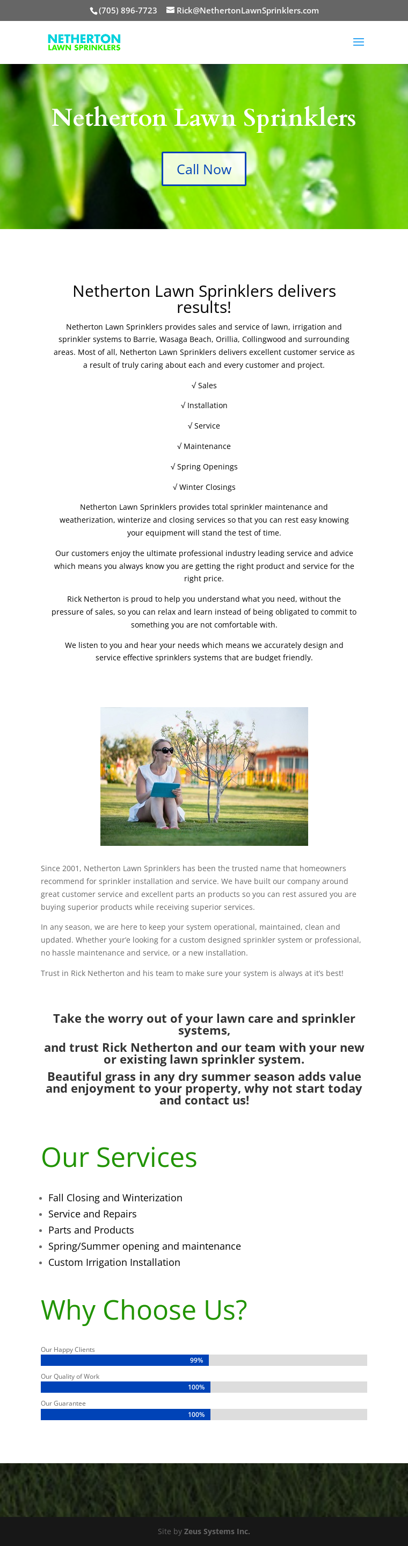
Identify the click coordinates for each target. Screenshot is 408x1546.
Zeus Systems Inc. (217, 1531)
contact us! (217, 1100)
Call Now (204, 169)
